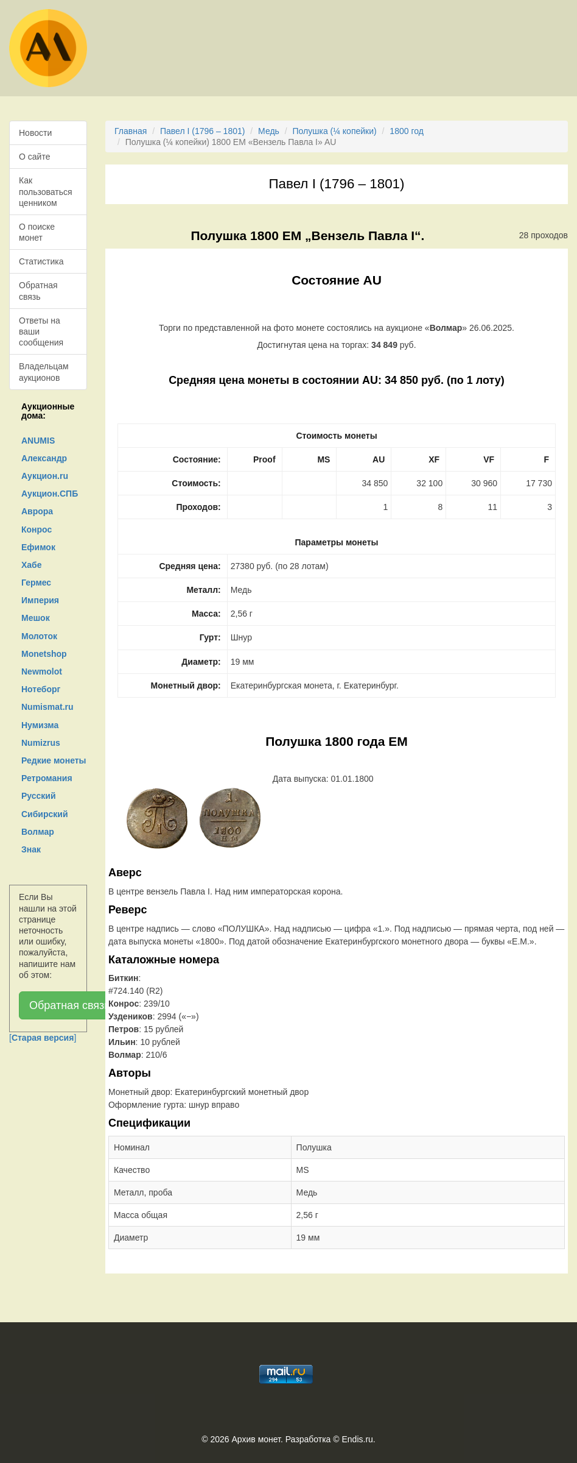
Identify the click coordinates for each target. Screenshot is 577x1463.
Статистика (41, 261)
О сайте (34, 156)
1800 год (406, 131)
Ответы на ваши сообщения (41, 331)
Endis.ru (356, 1439)
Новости (35, 133)
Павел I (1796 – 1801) (202, 131)
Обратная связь (38, 290)
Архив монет (256, 1439)
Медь (268, 131)
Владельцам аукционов (44, 371)
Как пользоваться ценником (45, 191)
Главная (130, 131)
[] (42, 1038)
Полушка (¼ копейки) (335, 131)
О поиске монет (37, 232)
